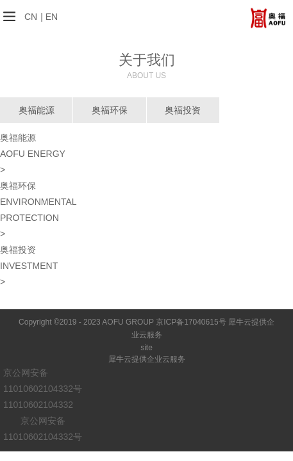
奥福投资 (183, 110)
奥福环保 (110, 110)
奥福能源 (36, 110)
